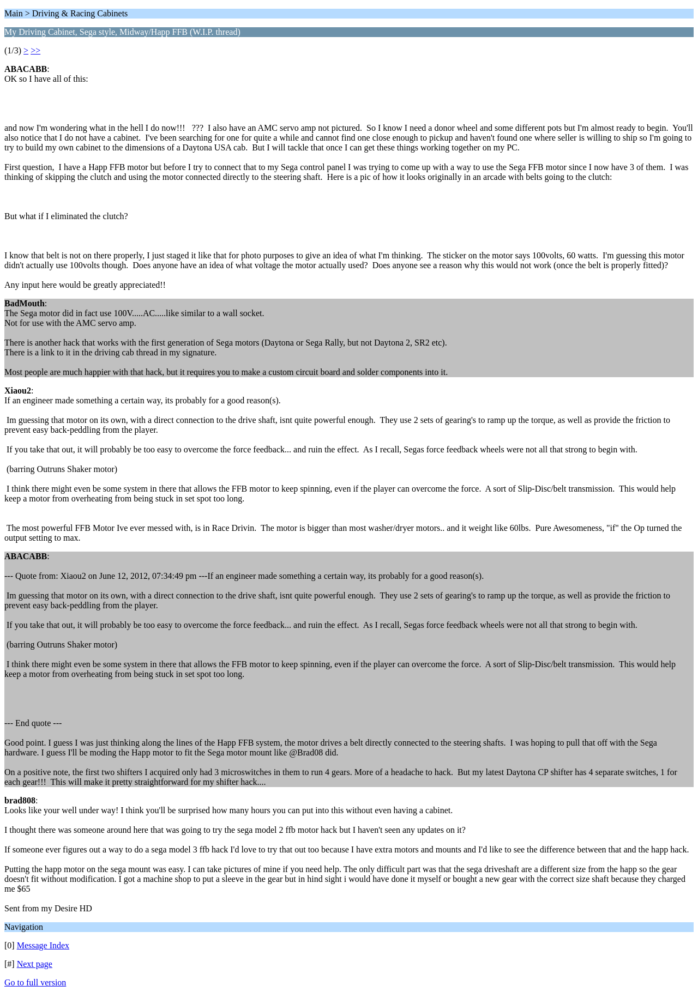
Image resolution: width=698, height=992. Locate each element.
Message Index (43, 945)
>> (35, 50)
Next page (34, 964)
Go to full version (35, 982)
